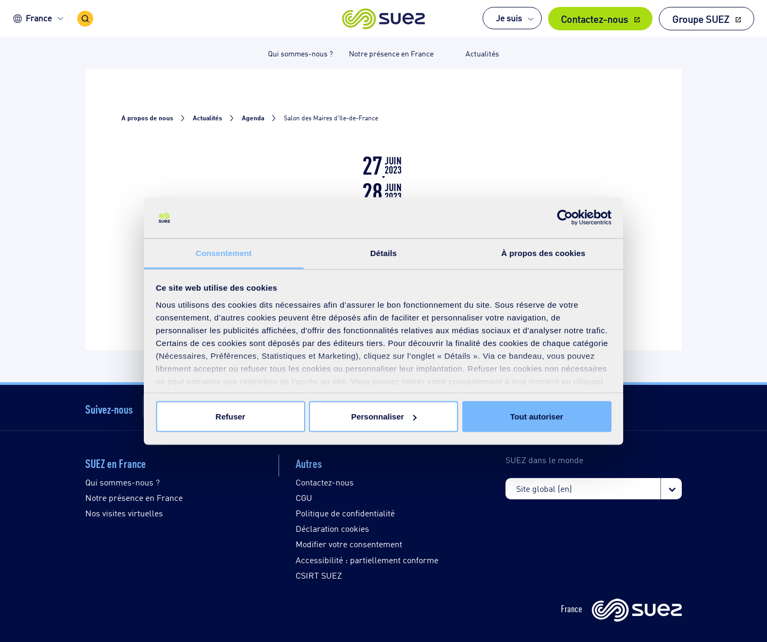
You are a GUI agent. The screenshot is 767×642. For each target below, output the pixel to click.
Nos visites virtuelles (124, 512)
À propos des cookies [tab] (543, 252)
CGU (304, 497)
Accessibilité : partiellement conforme (367, 559)
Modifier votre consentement (349, 543)
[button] (384, 18)
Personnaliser (384, 416)
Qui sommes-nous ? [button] (300, 53)
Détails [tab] (383, 252)
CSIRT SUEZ (319, 575)
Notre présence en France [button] (391, 53)
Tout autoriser (537, 416)
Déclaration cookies (332, 528)
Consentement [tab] (223, 252)
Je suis (509, 17)
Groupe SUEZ (700, 19)
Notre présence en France (134, 497)
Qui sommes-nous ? (122, 482)
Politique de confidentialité (345, 512)
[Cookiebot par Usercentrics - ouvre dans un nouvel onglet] (564, 218)
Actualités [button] (482, 53)
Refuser (231, 416)
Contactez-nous (594, 19)
